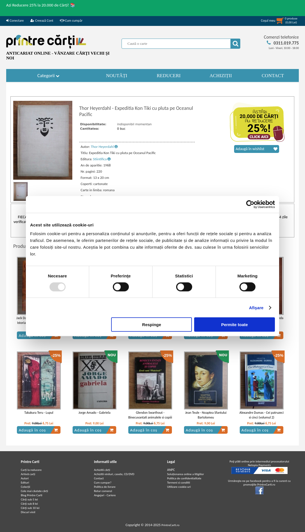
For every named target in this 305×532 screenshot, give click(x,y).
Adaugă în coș (38, 430)
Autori (25, 478)
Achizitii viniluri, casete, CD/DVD (114, 474)
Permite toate (234, 324)
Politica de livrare (105, 487)
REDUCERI (169, 75)
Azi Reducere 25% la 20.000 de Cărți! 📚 (40, 5)
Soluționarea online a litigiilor (185, 474)
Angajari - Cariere (105, 495)
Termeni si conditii (178, 482)
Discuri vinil (28, 512)
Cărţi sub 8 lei (29, 504)
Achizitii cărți (102, 470)
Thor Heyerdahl (104, 146)
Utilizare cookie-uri (179, 487)
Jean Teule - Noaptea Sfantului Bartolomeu (205, 415)
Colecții (25, 487)
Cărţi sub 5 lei (29, 499)
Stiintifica (102, 159)
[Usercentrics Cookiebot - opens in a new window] (250, 204)
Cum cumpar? (102, 482)
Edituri (25, 482)
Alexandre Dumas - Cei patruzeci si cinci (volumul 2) (261, 415)
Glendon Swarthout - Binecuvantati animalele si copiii (150, 415)
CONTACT (273, 75)
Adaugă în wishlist (256, 149)
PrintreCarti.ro (171, 525)
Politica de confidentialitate (184, 478)
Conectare (15, 21)
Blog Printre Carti (31, 495)
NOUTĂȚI (116, 75)
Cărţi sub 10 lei (30, 508)
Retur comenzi (103, 491)
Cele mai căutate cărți (34, 491)
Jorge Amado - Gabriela (94, 413)
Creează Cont (41, 21)
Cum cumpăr (71, 21)
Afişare (256, 307)
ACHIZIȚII (221, 75)
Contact (99, 478)
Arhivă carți (28, 474)
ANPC (171, 470)
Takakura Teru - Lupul (38, 413)
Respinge (151, 324)
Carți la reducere (31, 470)
